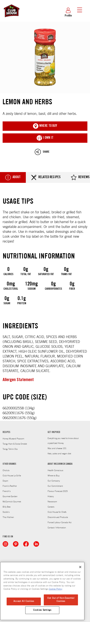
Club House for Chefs (57, 512)
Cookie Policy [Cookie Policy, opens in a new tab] (55, 589)
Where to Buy (53, 476)
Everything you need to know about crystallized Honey (63, 440)
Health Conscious (55, 470)
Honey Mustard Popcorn (13, 439)
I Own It (45, 138)
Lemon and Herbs (45, 57)
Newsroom (52, 502)
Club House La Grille (12, 476)
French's (6, 491)
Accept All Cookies (23, 601)
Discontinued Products (58, 517)
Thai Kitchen (8, 517)
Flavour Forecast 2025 (58, 491)
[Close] (80, 567)
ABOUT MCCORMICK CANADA (60, 464)
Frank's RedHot (10, 486)
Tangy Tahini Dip (10, 449)
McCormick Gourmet (12, 502)
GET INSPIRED (54, 432)
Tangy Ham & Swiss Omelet (15, 444)
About (13, 177)
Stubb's (6, 512)
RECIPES (6, 432)
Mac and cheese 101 (57, 448)
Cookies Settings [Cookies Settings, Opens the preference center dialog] (42, 610)
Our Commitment (55, 486)
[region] (42, 591)
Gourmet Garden (10, 496)
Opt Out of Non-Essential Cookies (60, 599)
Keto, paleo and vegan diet (59, 454)
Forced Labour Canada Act (59, 522)
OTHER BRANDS (9, 464)
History (51, 496)
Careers (51, 507)
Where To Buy (45, 126)
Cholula (6, 470)
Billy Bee (6, 507)
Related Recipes (46, 177)
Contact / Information (57, 528)
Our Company (54, 481)
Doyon (5, 481)
